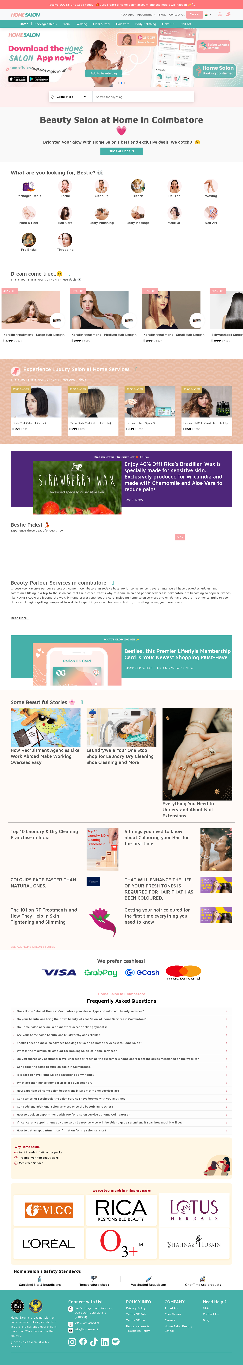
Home (24, 23)
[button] (208, 14)
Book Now (134, 500)
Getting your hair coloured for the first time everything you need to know (157, 916)
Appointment (146, 14)
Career (195, 14)
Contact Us (177, 14)
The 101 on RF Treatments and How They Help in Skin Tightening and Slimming (44, 916)
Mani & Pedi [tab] (101, 24)
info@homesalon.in (87, 1329)
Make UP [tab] (168, 24)
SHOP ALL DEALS (121, 151)
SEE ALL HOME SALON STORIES (33, 946)
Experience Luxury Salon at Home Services (76, 369)
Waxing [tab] (82, 24)
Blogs (162, 14)
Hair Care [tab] (122, 24)
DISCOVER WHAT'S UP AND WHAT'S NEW (159, 668)
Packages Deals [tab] (46, 24)
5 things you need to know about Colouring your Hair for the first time (157, 837)
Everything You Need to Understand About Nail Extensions (188, 809)
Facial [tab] (66, 24)
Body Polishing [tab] (145, 24)
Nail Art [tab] (186, 24)
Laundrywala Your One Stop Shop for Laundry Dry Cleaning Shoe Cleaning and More (120, 756)
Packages (127, 14)
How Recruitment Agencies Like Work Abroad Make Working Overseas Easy (45, 756)
